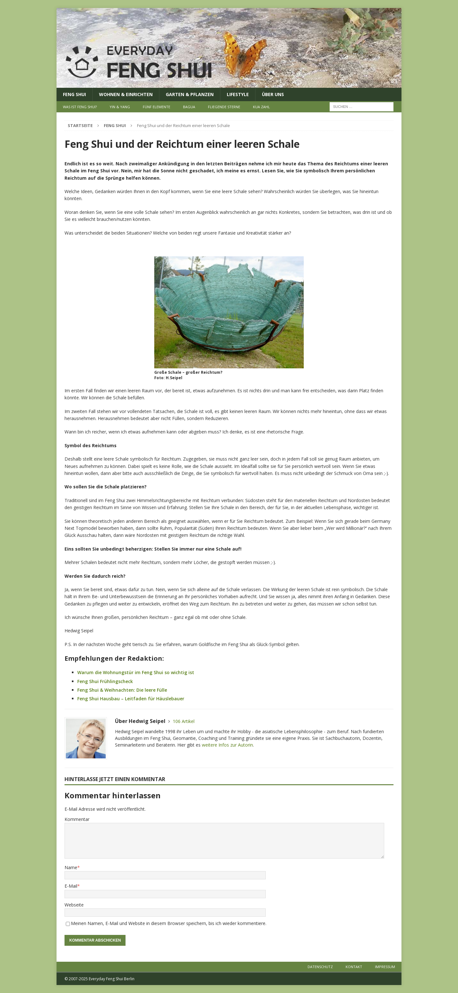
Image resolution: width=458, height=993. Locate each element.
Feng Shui (74, 94)
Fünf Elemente (156, 106)
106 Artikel (184, 721)
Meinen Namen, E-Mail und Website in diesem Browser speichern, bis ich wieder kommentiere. (168, 923)
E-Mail (71, 886)
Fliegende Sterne (224, 106)
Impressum (385, 966)
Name (71, 867)
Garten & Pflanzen (190, 94)
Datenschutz (320, 966)
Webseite (74, 905)
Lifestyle (238, 94)
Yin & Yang (120, 106)
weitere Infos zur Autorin (227, 745)
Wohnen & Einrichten (126, 94)
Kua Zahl (261, 106)
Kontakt (354, 966)
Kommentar (77, 819)
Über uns (273, 94)
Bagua (189, 106)
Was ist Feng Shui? (80, 106)
